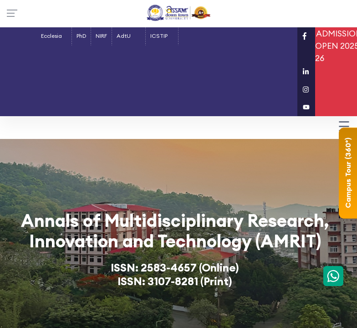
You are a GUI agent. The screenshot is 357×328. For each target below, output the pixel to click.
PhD (81, 35)
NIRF (101, 35)
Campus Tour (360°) (347, 173)
